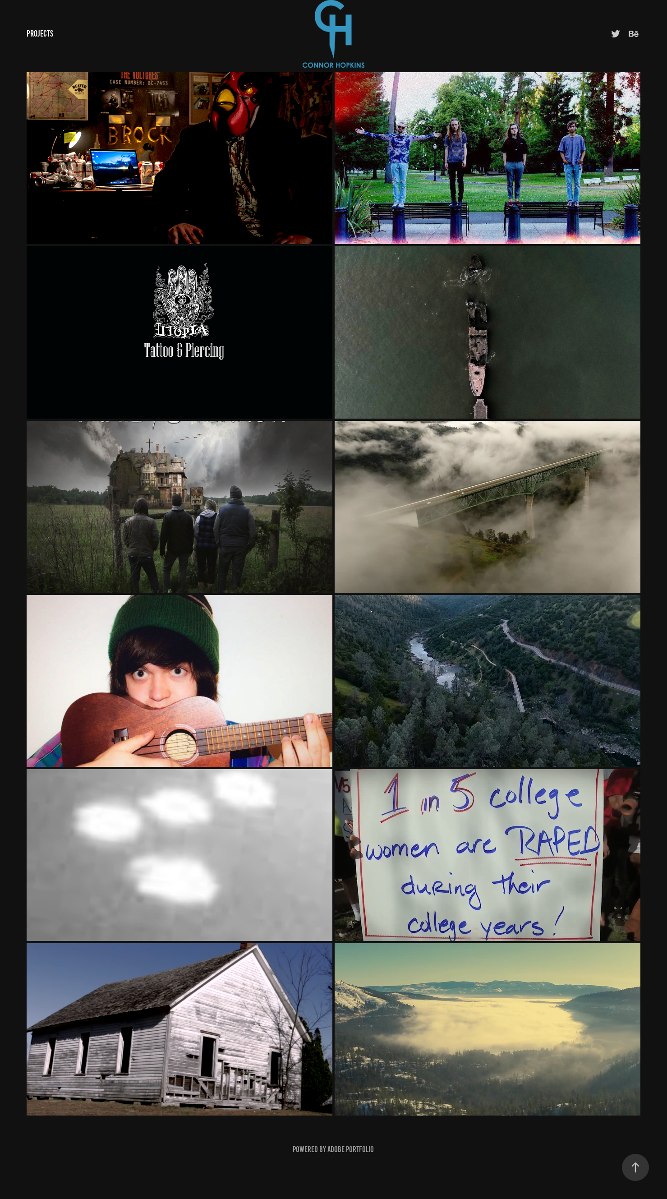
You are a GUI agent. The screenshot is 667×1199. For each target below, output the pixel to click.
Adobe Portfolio (350, 1149)
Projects (40, 33)
